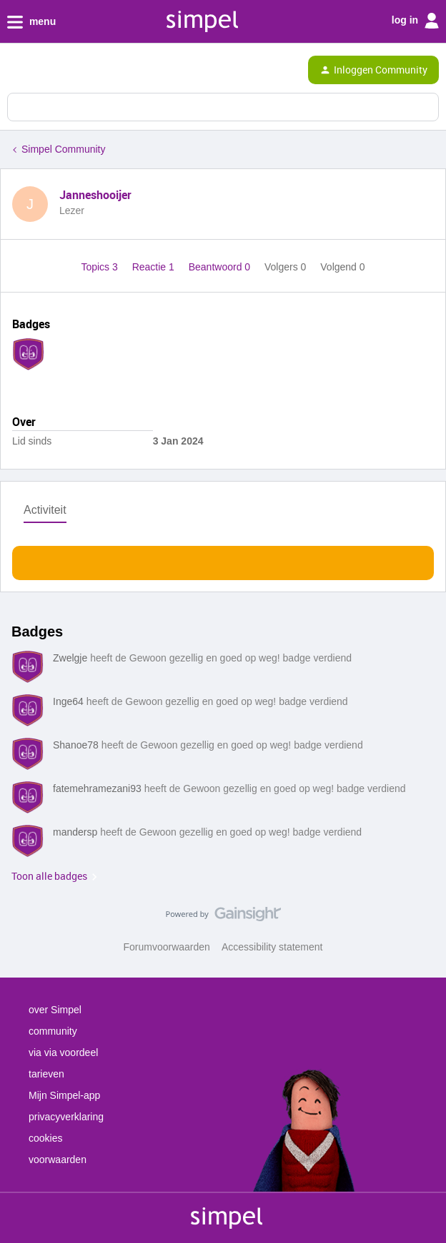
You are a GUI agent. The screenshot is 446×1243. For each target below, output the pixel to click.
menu (31, 22)
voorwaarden (57, 1159)
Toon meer (223, 559)
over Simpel (55, 1009)
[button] (15, 72)
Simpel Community (63, 149)
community (53, 1031)
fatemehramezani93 (97, 788)
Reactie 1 (154, 267)
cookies (45, 1138)
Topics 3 (100, 267)
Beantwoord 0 (221, 267)
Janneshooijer (95, 195)
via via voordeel (63, 1052)
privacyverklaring (66, 1116)
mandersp (75, 832)
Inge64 (68, 701)
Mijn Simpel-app (64, 1095)
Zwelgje (70, 658)
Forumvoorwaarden (167, 947)
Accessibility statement (272, 947)
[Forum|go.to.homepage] (73, 70)
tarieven (46, 1074)
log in (415, 21)
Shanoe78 (76, 745)
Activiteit (45, 510)
